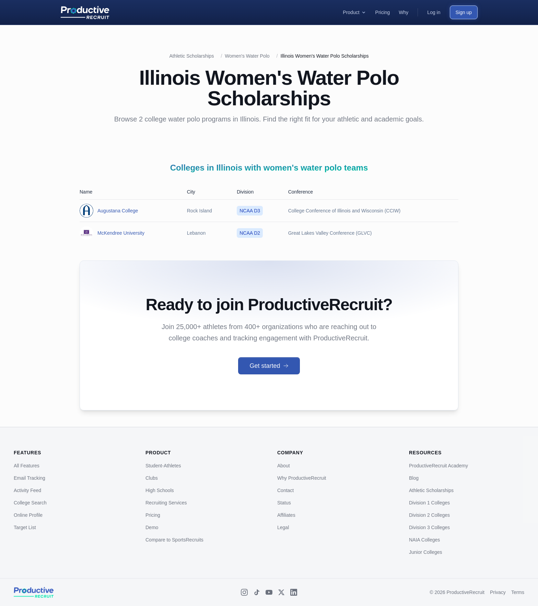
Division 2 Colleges (429, 515)
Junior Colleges (425, 552)
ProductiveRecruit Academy (438, 465)
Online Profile (28, 515)
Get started (268, 365)
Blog (414, 478)
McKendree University (120, 233)
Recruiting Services (166, 502)
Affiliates (286, 515)
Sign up (464, 12)
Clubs (151, 478)
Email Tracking (29, 478)
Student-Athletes (163, 465)
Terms (517, 592)
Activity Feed (27, 490)
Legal (283, 527)
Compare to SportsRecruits (174, 540)
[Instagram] (244, 592)
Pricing (152, 515)
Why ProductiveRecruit (301, 478)
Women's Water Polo (247, 56)
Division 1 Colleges (429, 502)
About (283, 465)
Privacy (498, 592)
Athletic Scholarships (191, 56)
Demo (151, 527)
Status (284, 502)
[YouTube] (269, 592)
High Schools (159, 490)
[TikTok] (256, 592)
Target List (25, 527)
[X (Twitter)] (281, 592)
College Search (30, 502)
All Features (26, 465)
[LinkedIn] (293, 592)
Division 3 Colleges (429, 527)
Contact (285, 490)
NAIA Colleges (424, 540)
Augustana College (117, 210)
